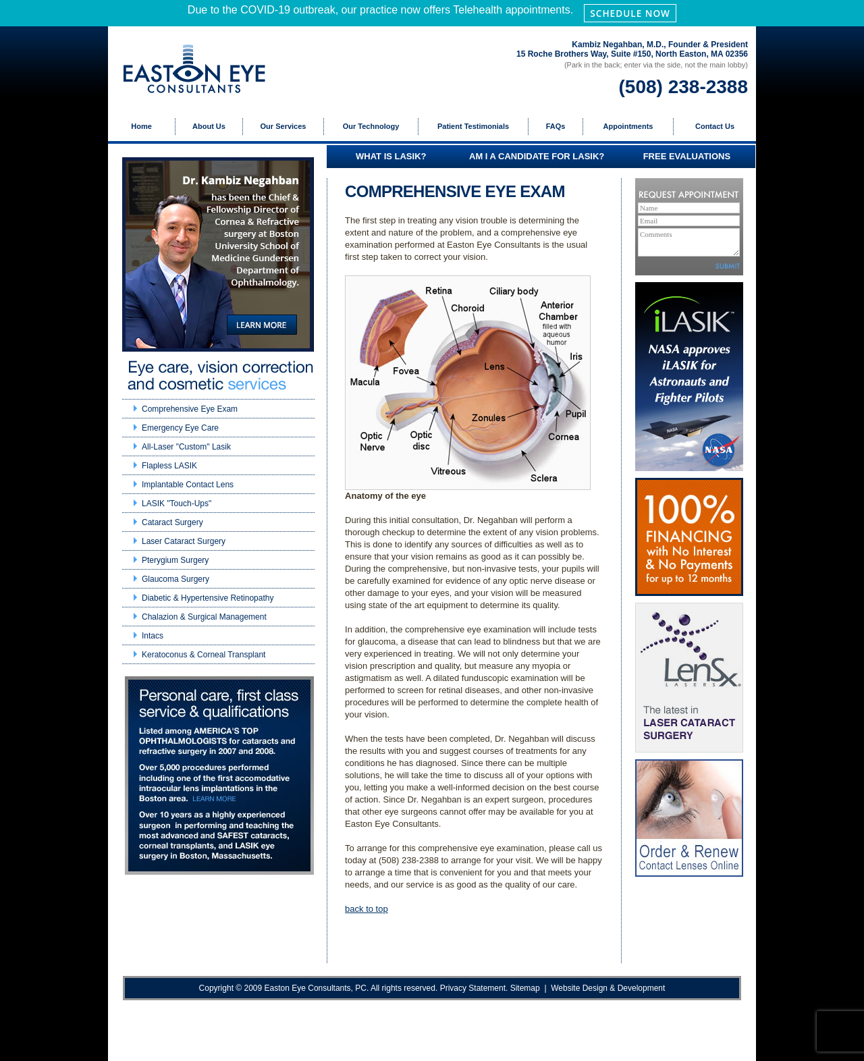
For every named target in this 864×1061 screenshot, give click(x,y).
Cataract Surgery (172, 522)
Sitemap (525, 988)
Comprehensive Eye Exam (190, 409)
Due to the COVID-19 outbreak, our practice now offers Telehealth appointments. (432, 13)
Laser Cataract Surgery (183, 541)
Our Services (283, 126)
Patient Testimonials (473, 126)
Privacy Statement (473, 988)
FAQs (556, 126)
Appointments (628, 126)
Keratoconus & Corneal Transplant (203, 654)
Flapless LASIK (169, 465)
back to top (366, 909)
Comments (689, 242)
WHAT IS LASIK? (391, 156)
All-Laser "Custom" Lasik (186, 447)
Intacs (152, 636)
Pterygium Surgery (175, 560)
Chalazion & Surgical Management (204, 617)
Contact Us (714, 126)
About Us (208, 126)
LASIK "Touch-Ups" (176, 503)
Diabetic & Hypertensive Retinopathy (207, 598)
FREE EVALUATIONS (687, 156)
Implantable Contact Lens (188, 484)
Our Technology (371, 126)
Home (141, 126)
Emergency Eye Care (180, 428)
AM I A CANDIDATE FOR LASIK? (536, 156)
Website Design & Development (608, 988)
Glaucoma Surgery (175, 579)
